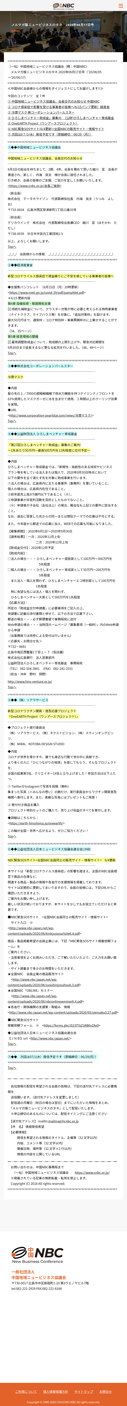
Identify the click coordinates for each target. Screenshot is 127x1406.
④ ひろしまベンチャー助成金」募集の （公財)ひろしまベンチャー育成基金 (61, 117)
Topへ (12, 246)
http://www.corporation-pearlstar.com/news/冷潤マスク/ (50, 415)
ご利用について (26, 1391)
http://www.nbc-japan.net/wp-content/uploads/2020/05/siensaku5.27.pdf (63, 1012)
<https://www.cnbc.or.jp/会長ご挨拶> (35, 185)
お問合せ (105, 1391)
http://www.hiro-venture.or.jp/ (30, 681)
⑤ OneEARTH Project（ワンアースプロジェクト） (43, 123)
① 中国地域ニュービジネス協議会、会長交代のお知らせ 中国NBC (54, 101)
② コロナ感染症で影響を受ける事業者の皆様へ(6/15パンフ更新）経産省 (59, 106)
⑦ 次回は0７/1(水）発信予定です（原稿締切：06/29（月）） (50, 134)
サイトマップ (83, 1391)
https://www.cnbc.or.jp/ (92, 1172)
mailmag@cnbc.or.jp (63, 1121)
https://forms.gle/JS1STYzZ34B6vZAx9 (71, 1025)
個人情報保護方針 (55, 1391)
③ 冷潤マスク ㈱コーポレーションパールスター (41, 112)
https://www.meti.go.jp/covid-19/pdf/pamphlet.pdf (46, 292)
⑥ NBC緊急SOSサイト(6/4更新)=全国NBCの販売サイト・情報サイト (56, 128)
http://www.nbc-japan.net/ (50, 1038)
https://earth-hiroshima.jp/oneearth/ (36, 823)
